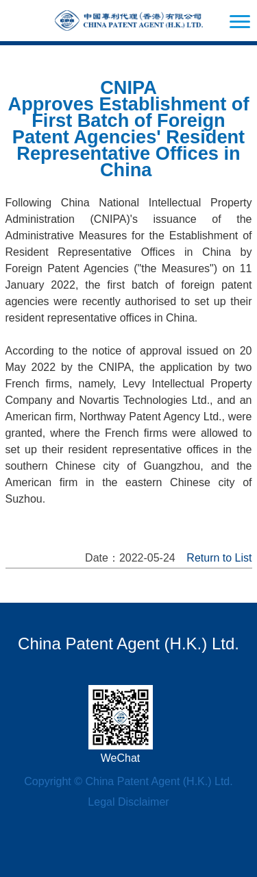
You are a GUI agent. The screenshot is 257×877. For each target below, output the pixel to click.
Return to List (219, 558)
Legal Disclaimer (128, 802)
